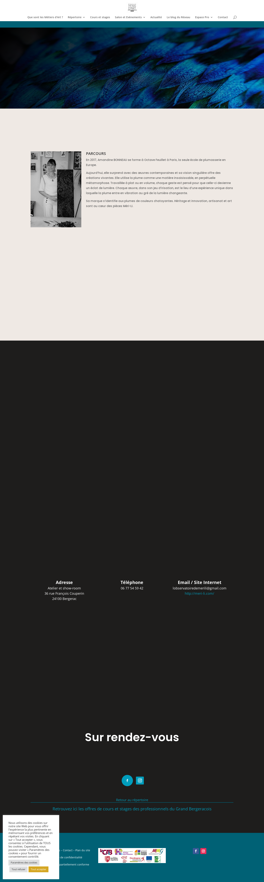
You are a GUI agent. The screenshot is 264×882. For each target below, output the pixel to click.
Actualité (156, 17)
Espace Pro (202, 17)
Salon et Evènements (128, 17)
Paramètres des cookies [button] (24, 862)
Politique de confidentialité (65, 857)
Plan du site (82, 850)
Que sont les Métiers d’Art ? (45, 17)
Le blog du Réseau (178, 17)
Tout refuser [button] (18, 869)
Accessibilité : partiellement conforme (65, 864)
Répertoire (74, 17)
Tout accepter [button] (38, 869)
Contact (223, 17)
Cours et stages (100, 17)
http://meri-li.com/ (199, 593)
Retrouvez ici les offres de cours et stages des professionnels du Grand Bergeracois (132, 808)
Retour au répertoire (132, 800)
